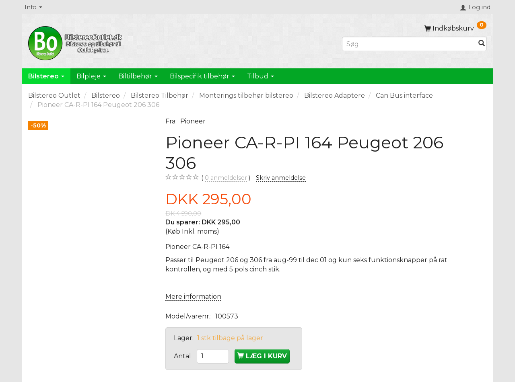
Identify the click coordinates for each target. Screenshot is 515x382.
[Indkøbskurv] (455, 28)
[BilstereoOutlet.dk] (76, 42)
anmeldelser (226, 178)
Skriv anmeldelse (281, 177)
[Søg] (481, 44)
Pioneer (193, 121)
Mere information (193, 296)
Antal (183, 356)
